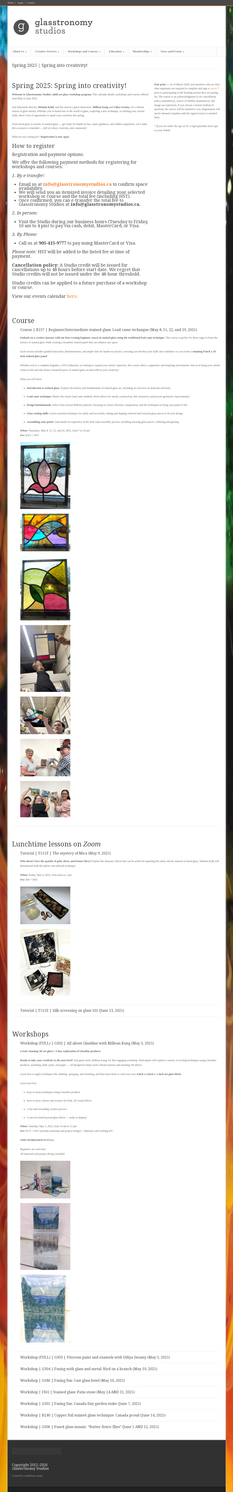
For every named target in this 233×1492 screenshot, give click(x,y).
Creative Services (47, 51)
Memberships (142, 51)
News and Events (172, 51)
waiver (213, 88)
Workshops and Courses (84, 51)
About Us (20, 51)
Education (116, 51)
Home (11, 3)
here (72, 296)
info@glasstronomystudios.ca (77, 184)
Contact (31, 3)
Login (20, 3)
